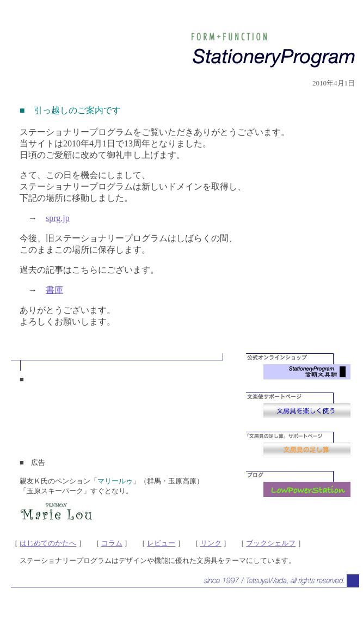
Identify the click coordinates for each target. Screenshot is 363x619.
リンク (211, 543)
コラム (111, 543)
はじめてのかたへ (48, 543)
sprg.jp (58, 218)
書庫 (54, 290)
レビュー (161, 543)
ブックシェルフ (271, 543)
